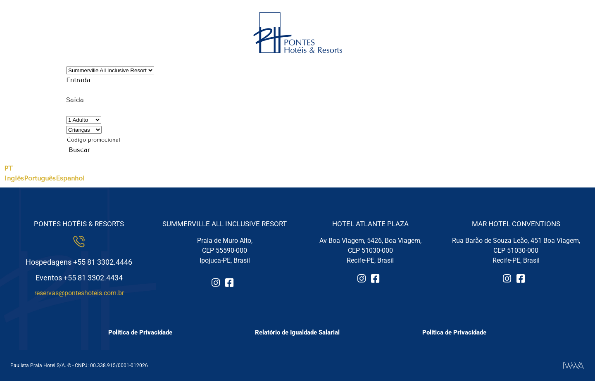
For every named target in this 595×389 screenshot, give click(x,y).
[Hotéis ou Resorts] (110, 70)
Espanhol (70, 178)
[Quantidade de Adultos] (83, 120)
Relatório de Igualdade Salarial (297, 332)
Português (40, 178)
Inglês (14, 178)
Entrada (78, 80)
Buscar (79, 150)
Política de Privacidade (140, 332)
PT (8, 168)
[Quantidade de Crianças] (84, 130)
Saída (75, 100)
